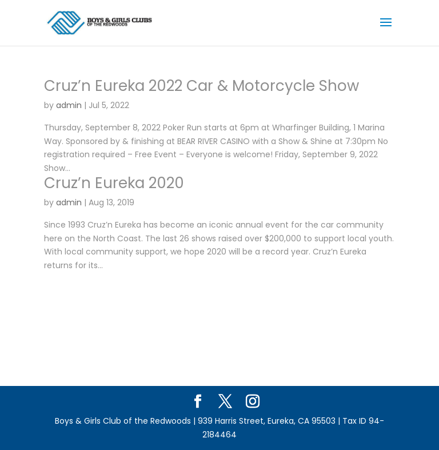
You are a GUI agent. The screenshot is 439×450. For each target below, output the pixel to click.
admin (69, 105)
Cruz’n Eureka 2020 (114, 183)
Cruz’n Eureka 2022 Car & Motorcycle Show (201, 85)
